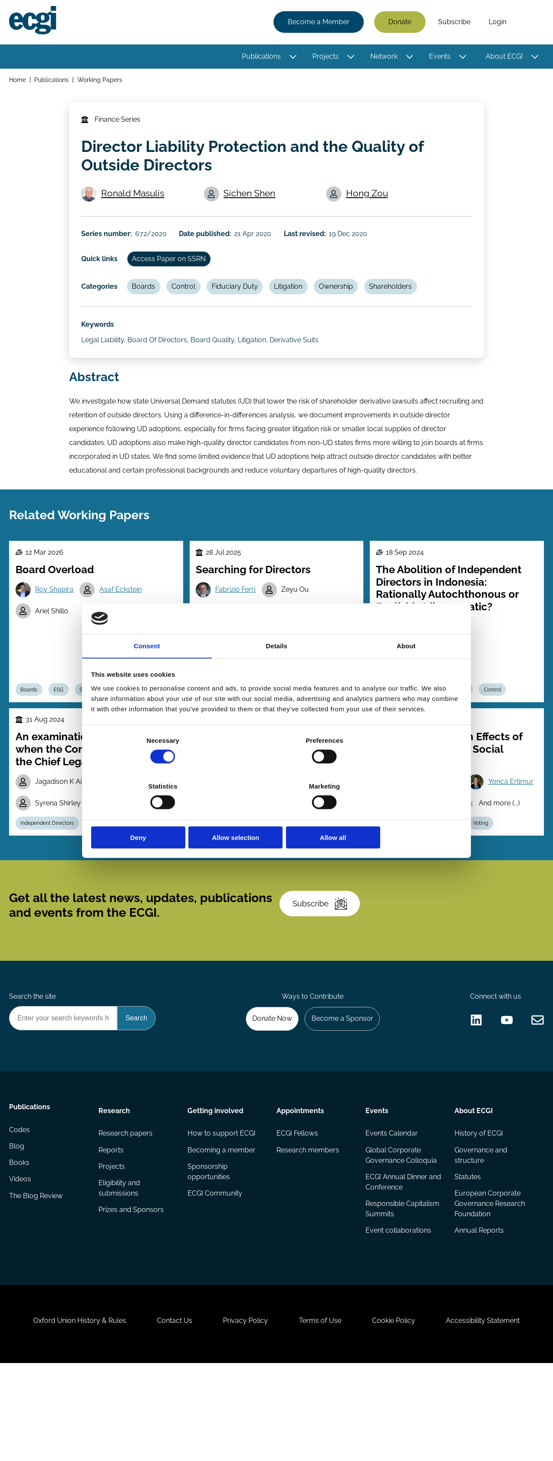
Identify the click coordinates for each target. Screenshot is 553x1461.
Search (528, 23)
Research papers (126, 1214)
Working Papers (101, 81)
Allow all (401, 814)
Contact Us (169, 1414)
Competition (252, 884)
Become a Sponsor (340, 1096)
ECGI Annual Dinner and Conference (396, 1264)
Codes (20, 1214)
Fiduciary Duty (242, 301)
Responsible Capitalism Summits (402, 1291)
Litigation (297, 301)
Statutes (467, 1259)
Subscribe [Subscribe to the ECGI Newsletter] (322, 974)
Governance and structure (480, 1236)
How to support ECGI (222, 1214)
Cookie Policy (399, 1414)
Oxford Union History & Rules (70, 1414)
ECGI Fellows (297, 1214)
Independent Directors (49, 884)
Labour (453, 884)
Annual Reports (478, 1314)
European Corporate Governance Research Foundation (489, 1286)
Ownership (347, 301)
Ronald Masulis (134, 201)
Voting (488, 884)
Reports (111, 1231)
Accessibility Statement (492, 1414)
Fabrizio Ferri (237, 620)
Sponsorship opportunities (209, 1253)
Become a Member (317, 23)
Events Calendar (391, 1214)
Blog (17, 1231)
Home (18, 81)
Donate (398, 23)
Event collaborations (398, 1314)
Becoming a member (222, 1231)
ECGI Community (215, 1276)
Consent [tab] (147, 670)
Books (20, 1248)
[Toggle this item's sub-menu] (291, 57)
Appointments (300, 1190)
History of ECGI (478, 1214)
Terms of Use (322, 1414)
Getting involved (216, 1190)
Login (496, 23)
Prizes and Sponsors (131, 1293)
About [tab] (406, 670)
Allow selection (276, 814)
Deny (152, 814)
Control (188, 301)
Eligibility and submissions (119, 1271)
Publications (260, 57)
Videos (21, 1266)
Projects (324, 57)
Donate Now (267, 1096)
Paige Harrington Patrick (435, 862)
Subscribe (453, 23)
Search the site (33, 1072)
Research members (307, 1231)
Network (382, 57)
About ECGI (502, 57)
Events (438, 57)
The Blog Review (37, 1283)
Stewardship (153, 884)
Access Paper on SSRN (172, 272)
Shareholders (403, 301)
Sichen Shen (251, 201)
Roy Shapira (57, 620)
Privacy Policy (243, 1414)
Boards (147, 301)
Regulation (108, 884)
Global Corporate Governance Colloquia (400, 1236)
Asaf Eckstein (124, 620)
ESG (63, 722)
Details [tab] (276, 670)
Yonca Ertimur (419, 840)
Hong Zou (368, 201)
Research (114, 1190)
